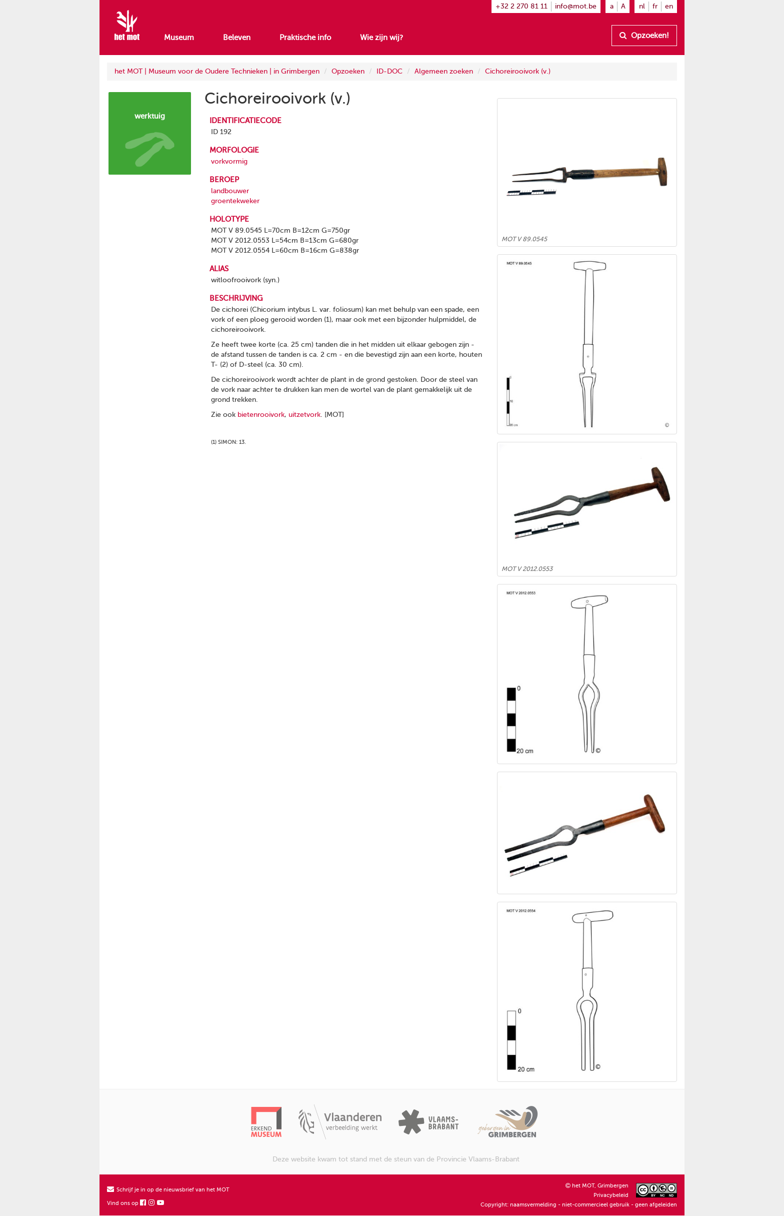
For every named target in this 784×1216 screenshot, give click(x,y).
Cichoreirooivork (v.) (517, 71)
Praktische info (305, 37)
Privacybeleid (611, 1195)
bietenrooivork (261, 414)
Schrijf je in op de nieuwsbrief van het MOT (168, 1189)
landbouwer (230, 191)
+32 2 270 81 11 (522, 6)
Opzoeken (348, 71)
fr (655, 6)
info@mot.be (575, 6)
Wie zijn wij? (381, 37)
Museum (179, 37)
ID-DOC (389, 71)
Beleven (236, 37)
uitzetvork (304, 414)
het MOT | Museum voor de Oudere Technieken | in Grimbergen (217, 71)
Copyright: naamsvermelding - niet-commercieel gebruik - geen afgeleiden (578, 1204)
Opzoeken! (644, 35)
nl (642, 6)
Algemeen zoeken (443, 71)
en (669, 6)
